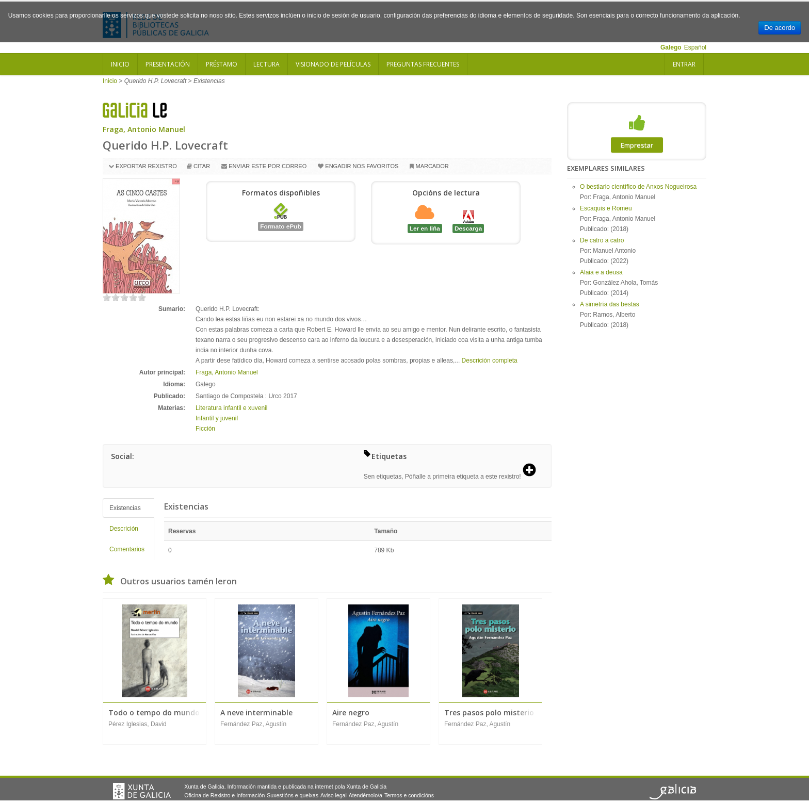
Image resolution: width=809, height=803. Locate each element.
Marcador (431, 166)
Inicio (120, 64)
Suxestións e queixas (292, 795)
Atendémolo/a (365, 795)
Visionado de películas (333, 64)
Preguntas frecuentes (422, 64)
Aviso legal (333, 795)
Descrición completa (489, 360)
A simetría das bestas (609, 304)
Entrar (684, 64)
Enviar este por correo (267, 166)
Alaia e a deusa (601, 272)
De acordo (779, 27)
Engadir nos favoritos (361, 166)
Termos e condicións (409, 795)
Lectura (266, 64)
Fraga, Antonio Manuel (144, 129)
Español (695, 47)
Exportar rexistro (146, 166)
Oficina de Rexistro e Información (224, 795)
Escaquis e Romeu (606, 208)
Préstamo (221, 64)
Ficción (205, 428)
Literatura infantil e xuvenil (231, 408)
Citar (201, 166)
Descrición (123, 528)
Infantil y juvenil (217, 418)
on (107, 297)
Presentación (167, 64)
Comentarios (126, 549)
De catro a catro (602, 240)
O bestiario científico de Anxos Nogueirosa (638, 186)
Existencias (125, 508)
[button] (533, 471)
